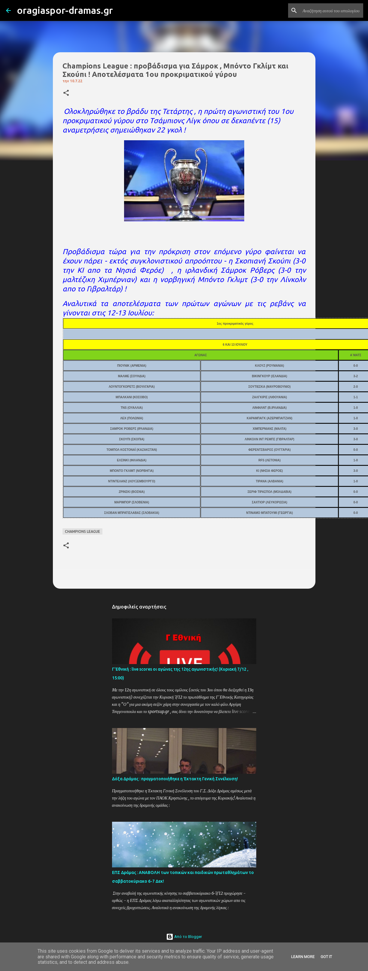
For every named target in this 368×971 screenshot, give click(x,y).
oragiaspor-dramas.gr (65, 10)
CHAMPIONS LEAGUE (82, 531)
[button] (66, 93)
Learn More (303, 956)
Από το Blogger (184, 936)
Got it (326, 956)
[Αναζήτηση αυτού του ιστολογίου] (331, 10)
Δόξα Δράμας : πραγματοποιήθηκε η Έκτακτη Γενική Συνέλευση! (175, 778)
